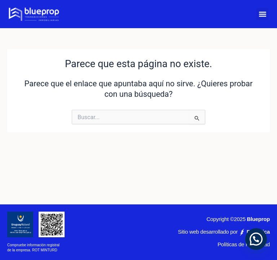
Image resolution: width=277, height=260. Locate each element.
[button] (262, 14)
